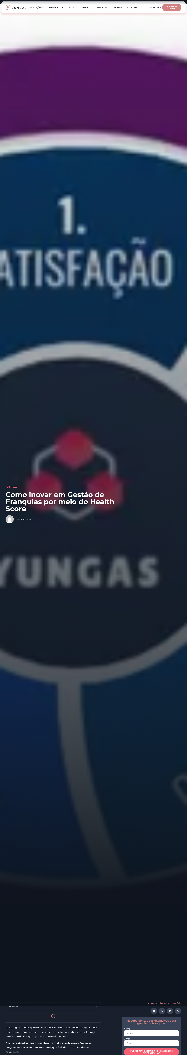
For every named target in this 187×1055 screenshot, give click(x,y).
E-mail (127, 1039)
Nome (127, 1029)
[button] (97, 1007)
